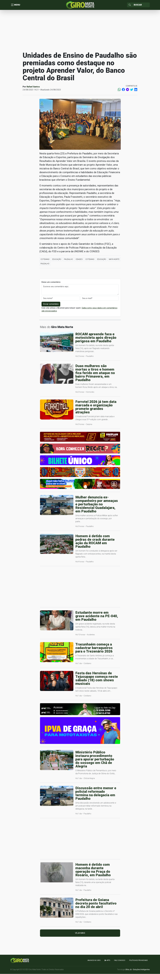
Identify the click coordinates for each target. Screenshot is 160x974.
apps (107, 960)
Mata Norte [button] (114, 259)
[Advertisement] (80, 30)
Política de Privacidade (138, 960)
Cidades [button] (79, 259)
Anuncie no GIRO (94, 960)
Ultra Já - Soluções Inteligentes (137, 970)
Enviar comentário (51, 304)
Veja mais (80, 933)
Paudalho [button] (68, 259)
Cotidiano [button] (45, 259)
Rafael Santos (33, 87)
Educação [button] (56, 259)
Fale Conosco (119, 960)
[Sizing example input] (141, 5)
